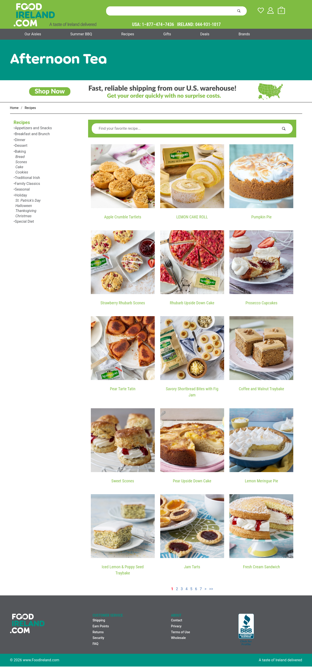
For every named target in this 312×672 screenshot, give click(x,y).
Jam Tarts (192, 566)
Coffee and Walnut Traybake (261, 388)
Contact (176, 620)
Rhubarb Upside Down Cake (192, 302)
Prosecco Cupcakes (261, 302)
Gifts (167, 34)
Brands (244, 34)
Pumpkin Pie (261, 217)
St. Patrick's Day (28, 200)
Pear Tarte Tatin (123, 388)
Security (98, 638)
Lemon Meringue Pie (261, 480)
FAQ (95, 644)
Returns (98, 632)
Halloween (24, 206)
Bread (20, 157)
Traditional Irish (27, 178)
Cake (19, 167)
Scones (21, 162)
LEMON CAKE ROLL (192, 217)
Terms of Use (180, 632)
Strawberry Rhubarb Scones (122, 302)
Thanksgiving (26, 211)
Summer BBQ (81, 34)
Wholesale (178, 638)
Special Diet (24, 221)
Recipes (127, 34)
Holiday (21, 195)
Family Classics (27, 183)
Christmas (24, 216)
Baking (20, 151)
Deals (204, 34)
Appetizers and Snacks (33, 128)
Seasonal (22, 189)
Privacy (176, 626)
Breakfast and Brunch (32, 134)
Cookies (22, 172)
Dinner (20, 140)
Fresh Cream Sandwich (261, 566)
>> (211, 589)
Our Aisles (33, 34)
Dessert (21, 145)
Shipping (98, 620)
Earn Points (100, 626)
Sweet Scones (122, 480)
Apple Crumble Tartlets (122, 217)
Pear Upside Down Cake (192, 480)
